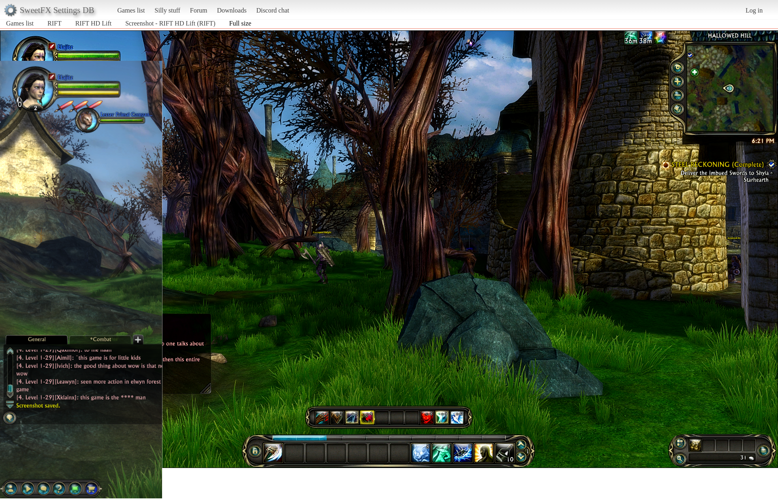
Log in (754, 10)
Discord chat (272, 10)
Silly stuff (167, 10)
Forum (198, 10)
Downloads (231, 10)
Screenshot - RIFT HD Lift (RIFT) (170, 23)
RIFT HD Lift (93, 23)
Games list (131, 10)
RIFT (54, 23)
